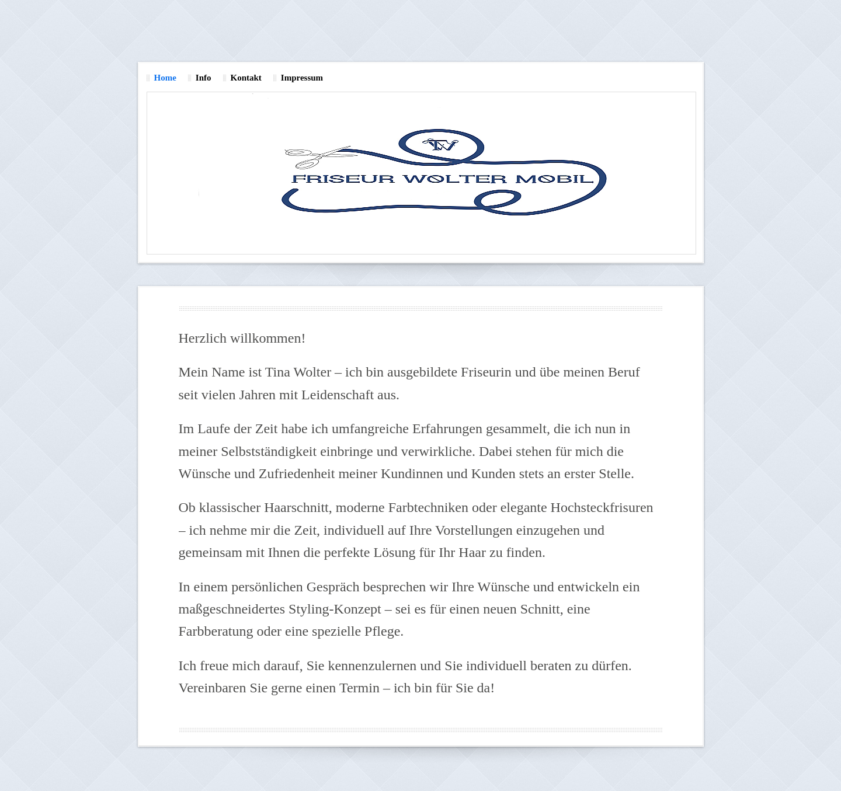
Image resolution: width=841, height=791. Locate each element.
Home (165, 77)
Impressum (302, 77)
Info (203, 77)
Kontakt (246, 77)
